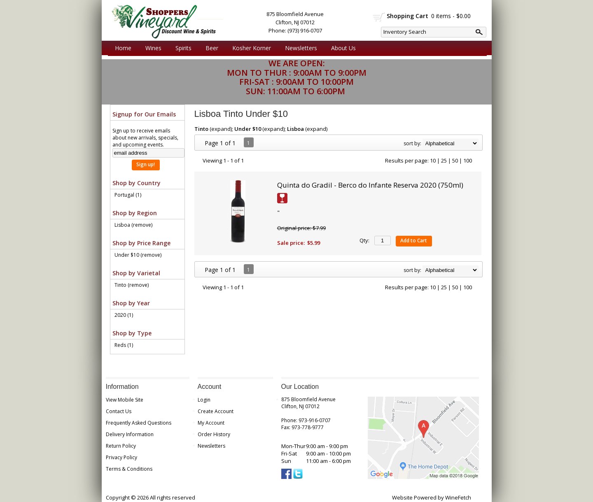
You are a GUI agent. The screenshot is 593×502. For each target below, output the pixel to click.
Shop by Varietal (136, 273)
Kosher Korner (249, 48)
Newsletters (301, 48)
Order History (214, 434)
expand (221, 128)
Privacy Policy (121, 457)
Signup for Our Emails (144, 114)
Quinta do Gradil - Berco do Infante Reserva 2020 (370, 185)
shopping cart (379, 17)
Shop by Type (132, 333)
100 (467, 160)
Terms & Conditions (129, 468)
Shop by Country (136, 183)
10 (433, 160)
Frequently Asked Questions (138, 422)
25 (444, 160)
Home (123, 48)
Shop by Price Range (141, 243)
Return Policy (121, 445)
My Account (211, 422)
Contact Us (118, 411)
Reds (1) (123, 345)
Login (204, 399)
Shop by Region (134, 213)
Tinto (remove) (131, 284)
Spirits (181, 48)
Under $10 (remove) (137, 254)
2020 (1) (123, 314)
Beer (209, 48)
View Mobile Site (124, 399)
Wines (151, 48)
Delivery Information (130, 434)
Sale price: (291, 242)
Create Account (215, 411)
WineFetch (458, 497)
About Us (341, 48)
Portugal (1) (127, 194)
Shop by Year (131, 303)
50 (455, 160)
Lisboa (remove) (133, 224)
